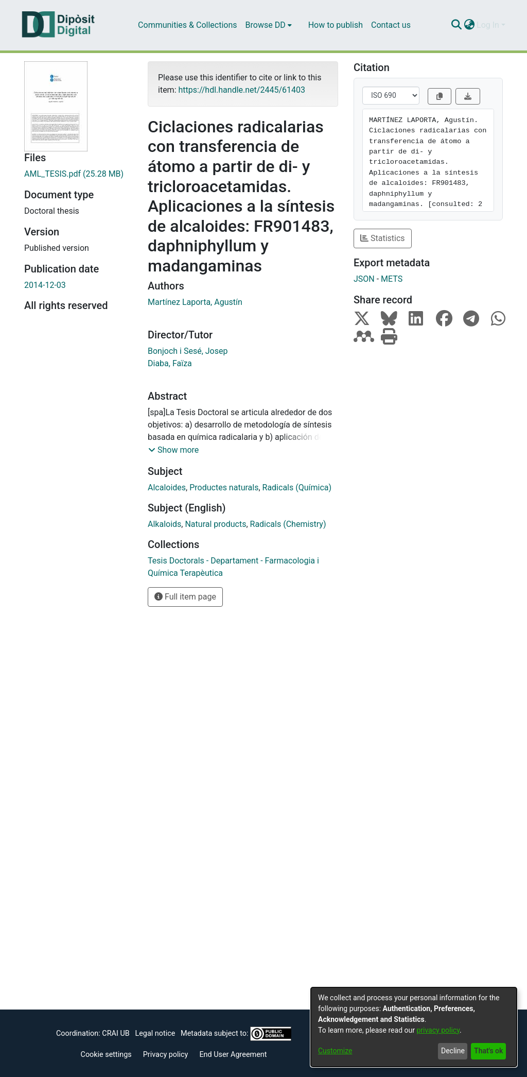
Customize (335, 1051)
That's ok (488, 1051)
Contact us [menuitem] (391, 25)
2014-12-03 (45, 285)
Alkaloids (164, 524)
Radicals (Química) (297, 487)
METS (391, 279)
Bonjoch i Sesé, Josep (187, 351)
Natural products (215, 524)
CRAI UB (115, 1033)
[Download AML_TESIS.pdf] (78, 174)
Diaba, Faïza (170, 363)
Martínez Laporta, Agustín (195, 302)
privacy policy (438, 1030)
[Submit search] (456, 25)
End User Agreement (233, 1054)
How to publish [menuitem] (335, 25)
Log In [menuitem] (488, 25)
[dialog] (414, 1027)
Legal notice (155, 1033)
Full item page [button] (185, 597)
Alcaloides (167, 487)
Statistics (382, 238)
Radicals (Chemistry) (288, 524)
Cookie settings (106, 1054)
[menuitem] (268, 25)
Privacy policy (165, 1054)
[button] (173, 450)
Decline (453, 1051)
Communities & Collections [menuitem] (187, 25)
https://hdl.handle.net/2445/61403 (241, 90)
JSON (364, 279)
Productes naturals (223, 487)
